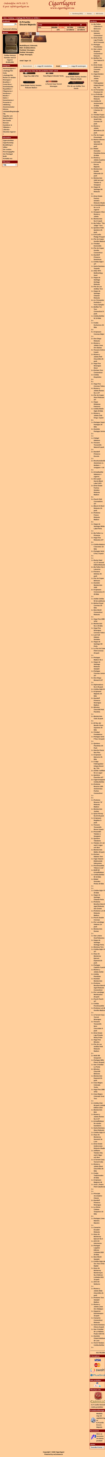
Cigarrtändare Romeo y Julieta (99, 76)
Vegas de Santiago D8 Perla (98, 644)
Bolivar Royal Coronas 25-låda (98, 605)
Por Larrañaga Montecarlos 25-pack (99, 994)
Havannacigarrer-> (9, 68)
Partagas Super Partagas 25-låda (99, 424)
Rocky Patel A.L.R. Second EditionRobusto (99, 562)
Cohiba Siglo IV (99, 1132)
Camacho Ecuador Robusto (97, 1230)
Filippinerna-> (8, 91)
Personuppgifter (9, 152)
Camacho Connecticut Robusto (98, 1320)
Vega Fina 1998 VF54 (31, 76)
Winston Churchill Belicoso (97, 1071)
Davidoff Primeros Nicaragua (97, 1202)
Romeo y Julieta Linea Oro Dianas (98, 345)
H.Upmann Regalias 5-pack (98, 820)
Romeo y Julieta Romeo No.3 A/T (99, 1117)
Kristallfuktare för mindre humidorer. (99, 1123)
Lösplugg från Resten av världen (27, 18)
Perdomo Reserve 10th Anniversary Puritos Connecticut (98, 788)
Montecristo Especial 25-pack (98, 1078)
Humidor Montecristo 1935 (98, 585)
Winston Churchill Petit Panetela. (99, 709)
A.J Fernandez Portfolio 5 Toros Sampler (99, 302)
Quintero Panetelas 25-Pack (98, 746)
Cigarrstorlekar (8, 140)
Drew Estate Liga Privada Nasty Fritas (98, 1035)
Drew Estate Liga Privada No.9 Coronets (99, 40)
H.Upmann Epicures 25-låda (98, 757)
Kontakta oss (7, 158)
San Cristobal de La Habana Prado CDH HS (99, 1331)
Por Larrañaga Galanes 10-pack (99, 924)
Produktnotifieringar (97, 1410)
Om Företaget (8, 154)
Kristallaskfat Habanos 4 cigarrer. (98, 474)
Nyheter (5, 32)
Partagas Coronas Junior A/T (99, 673)
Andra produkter (97, 1407)
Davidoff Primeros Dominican (97, 257)
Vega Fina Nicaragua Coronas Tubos (99, 630)
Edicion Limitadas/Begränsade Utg (11, 111)
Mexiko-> (6, 96)
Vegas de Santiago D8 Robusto (98, 189)
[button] (76, 13)
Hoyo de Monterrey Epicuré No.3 (98, 1236)
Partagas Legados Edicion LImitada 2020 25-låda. (99, 1250)
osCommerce (58, 1454)
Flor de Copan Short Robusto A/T (99, 397)
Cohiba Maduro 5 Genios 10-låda (99, 110)
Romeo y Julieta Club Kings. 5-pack (98, 415)
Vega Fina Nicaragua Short (97, 366)
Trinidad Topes (99, 115)
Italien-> (6, 98)
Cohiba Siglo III (99, 689)
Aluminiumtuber (8, 107)
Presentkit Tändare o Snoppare (97, 834)
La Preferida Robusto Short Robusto (99, 96)
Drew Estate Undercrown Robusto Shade (99, 1146)
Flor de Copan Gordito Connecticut (99, 250)
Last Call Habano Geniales (97, 637)
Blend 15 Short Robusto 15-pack (99, 508)
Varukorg (93, 21)
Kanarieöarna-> (8, 100)
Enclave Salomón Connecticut (98, 33)
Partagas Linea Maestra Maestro (99, 1221)
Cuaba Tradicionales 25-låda (98, 1175)
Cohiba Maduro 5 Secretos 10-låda (99, 547)
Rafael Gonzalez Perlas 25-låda (99, 881)
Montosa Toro (99, 947)
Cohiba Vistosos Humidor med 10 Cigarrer (10, 57)
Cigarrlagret (60, 1452)
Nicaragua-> (7, 80)
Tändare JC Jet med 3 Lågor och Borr (99, 845)
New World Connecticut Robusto (98, 612)
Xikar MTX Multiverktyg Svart (98, 273)
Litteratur (6, 129)
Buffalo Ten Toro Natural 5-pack (99, 60)
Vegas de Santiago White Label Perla (99, 526)
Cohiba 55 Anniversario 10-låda (98, 103)
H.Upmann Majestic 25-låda (98, 694)
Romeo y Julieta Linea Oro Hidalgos (98, 1307)
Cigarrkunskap (8, 143)
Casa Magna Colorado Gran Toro (99, 1096)
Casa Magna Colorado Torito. (53, 76)
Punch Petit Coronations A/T (98, 501)
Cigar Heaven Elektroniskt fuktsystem (98, 861)
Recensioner (94, 1431)
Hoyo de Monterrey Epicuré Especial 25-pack (98, 958)
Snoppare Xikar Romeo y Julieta (99, 214)
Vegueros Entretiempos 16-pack (98, 1313)
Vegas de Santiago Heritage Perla (99, 942)
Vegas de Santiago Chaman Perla (99, 897)
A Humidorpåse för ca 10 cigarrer (99, 207)
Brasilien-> (7, 82)
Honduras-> (7, 93)
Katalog (11, 18)
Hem (5, 18)
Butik (5, 156)
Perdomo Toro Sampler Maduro (99, 1300)
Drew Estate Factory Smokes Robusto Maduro (98, 490)
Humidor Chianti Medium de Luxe (99, 1338)
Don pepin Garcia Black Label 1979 (98, 481)
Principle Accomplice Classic (98, 1196)
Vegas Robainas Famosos (97, 404)
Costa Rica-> (7, 84)
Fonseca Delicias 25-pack (98, 574)
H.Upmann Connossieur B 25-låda (99, 592)
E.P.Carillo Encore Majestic (97, 164)
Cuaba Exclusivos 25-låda (99, 325)
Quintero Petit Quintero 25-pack (99, 230)
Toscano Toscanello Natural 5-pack (99, 445)
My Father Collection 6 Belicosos (98, 26)
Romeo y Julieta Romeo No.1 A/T (99, 391)
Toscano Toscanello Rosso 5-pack (98, 827)
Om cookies (7, 149)
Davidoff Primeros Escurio (97, 454)
